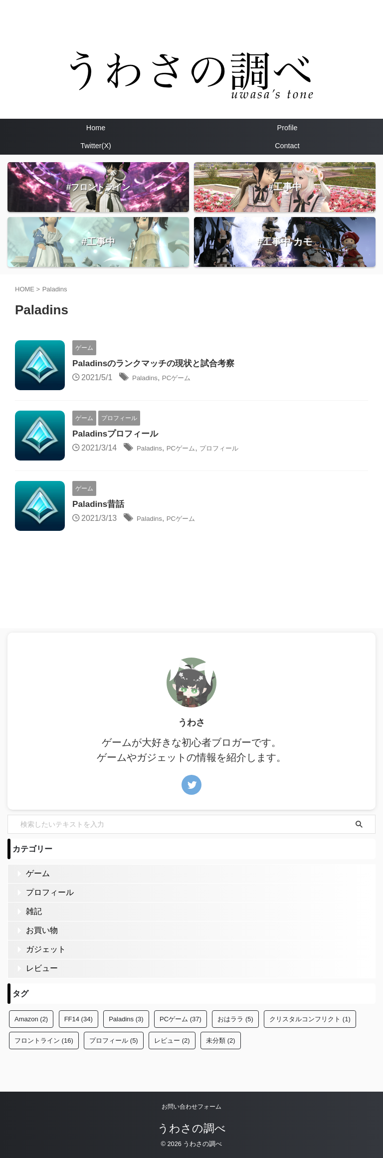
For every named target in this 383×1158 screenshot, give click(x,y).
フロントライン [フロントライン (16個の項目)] (43, 1040)
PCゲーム (184, 378)
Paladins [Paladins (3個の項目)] (126, 1019)
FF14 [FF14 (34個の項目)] (78, 1019)
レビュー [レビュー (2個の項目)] (172, 1040)
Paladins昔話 (99, 505)
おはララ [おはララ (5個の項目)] (235, 1019)
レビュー (42, 968)
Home (95, 128)
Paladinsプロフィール (117, 435)
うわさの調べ (192, 1128)
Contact (287, 146)
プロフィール (235, 449)
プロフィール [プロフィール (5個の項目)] (113, 1040)
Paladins (147, 378)
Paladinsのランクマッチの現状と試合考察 (158, 364)
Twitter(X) (95, 146)
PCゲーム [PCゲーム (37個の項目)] (180, 1019)
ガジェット (46, 949)
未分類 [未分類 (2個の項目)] (220, 1040)
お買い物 (42, 930)
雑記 (34, 911)
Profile (287, 128)
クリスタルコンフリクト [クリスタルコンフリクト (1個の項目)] (310, 1019)
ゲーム (38, 873)
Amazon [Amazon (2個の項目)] (31, 1019)
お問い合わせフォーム (191, 1106)
